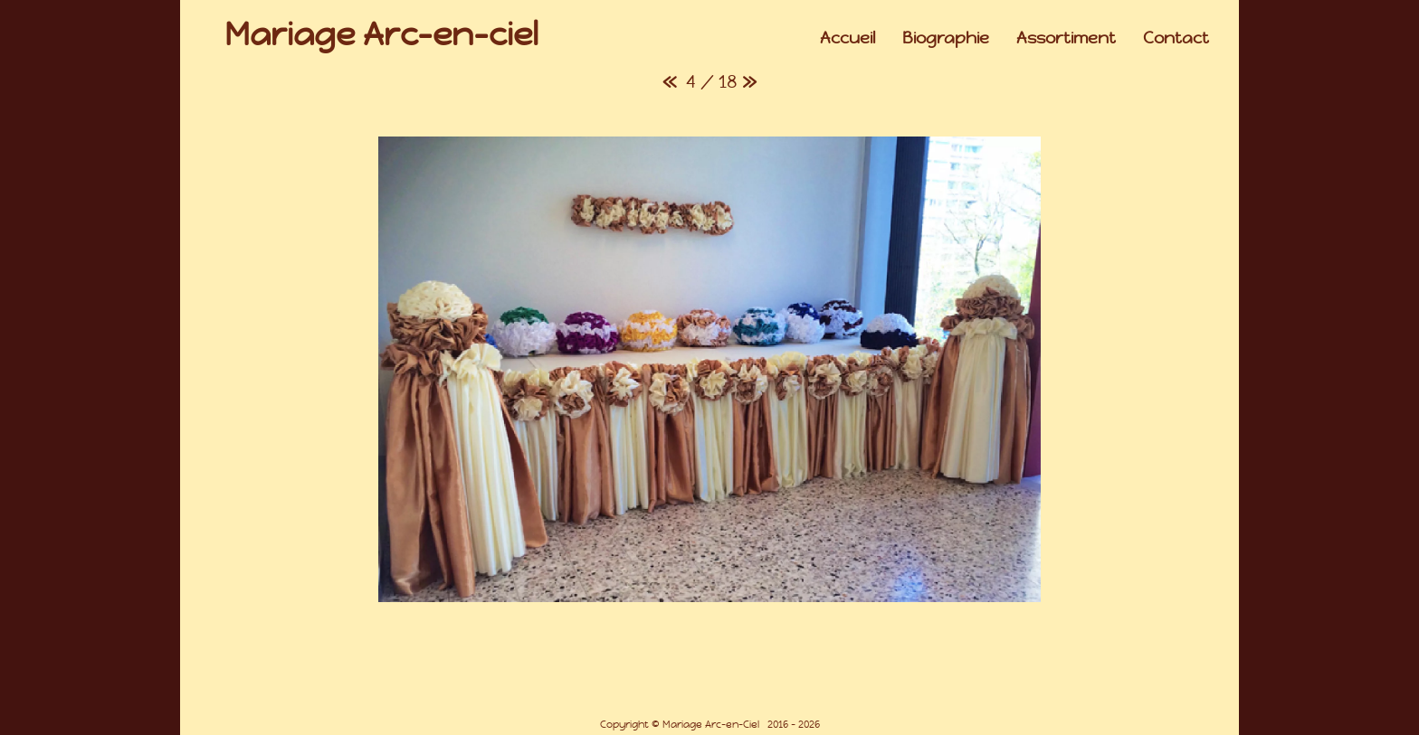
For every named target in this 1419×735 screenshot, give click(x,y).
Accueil (847, 37)
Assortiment (1066, 37)
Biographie (945, 37)
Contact (1176, 37)
